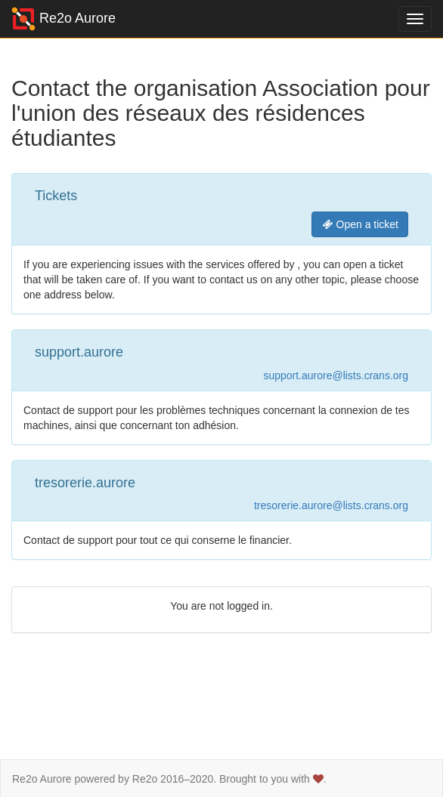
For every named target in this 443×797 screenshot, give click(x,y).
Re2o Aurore (63, 19)
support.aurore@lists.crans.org (335, 375)
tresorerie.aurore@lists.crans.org (331, 505)
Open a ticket (359, 224)
